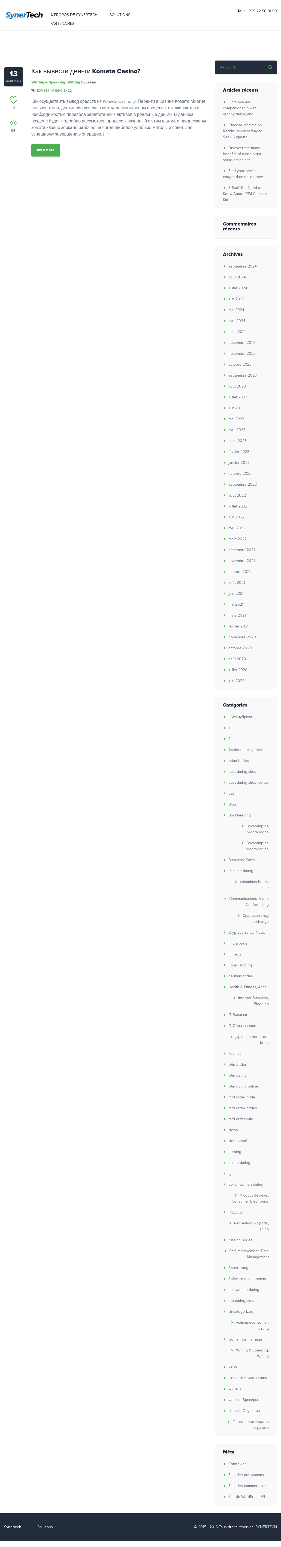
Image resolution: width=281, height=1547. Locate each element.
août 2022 (237, 495)
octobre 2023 (240, 364)
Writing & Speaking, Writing (55, 82)
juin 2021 (236, 593)
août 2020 (237, 659)
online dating (239, 1163)
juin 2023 (237, 408)
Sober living (239, 1268)
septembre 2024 (243, 266)
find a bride (238, 943)
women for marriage (245, 1339)
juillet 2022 (238, 506)
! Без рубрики (240, 717)
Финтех (235, 1389)
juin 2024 (237, 299)
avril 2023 (237, 430)
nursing (235, 1152)
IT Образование (242, 1026)
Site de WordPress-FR (247, 1497)
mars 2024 (238, 332)
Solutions (45, 1527)
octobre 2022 (240, 473)
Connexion (238, 1464)
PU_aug (235, 1212)
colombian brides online (254, 885)
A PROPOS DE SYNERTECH (74, 17)
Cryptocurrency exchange (256, 919)
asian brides (239, 761)
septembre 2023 (243, 375)
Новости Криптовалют (248, 1378)
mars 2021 (237, 615)
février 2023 (239, 452)
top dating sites (242, 1301)
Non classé (238, 1141)
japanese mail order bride (252, 1040)
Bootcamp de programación (257, 846)
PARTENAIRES (62, 26)
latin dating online (243, 1086)
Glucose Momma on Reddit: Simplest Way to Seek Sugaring (242, 131)
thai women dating (244, 1290)
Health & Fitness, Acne (248, 987)
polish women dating (246, 1184)
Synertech (12, 1527)
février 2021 (239, 626)
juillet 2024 (238, 288)
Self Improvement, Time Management (249, 1254)
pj (230, 1173)
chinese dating (241, 871)
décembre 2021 (242, 550)
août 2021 (237, 583)
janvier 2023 (239, 463)
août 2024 (237, 277)
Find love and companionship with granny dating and (240, 108)
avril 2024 (237, 321)
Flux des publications (246, 1475)
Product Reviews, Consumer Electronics (250, 1198)
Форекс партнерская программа (251, 1425)
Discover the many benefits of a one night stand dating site (242, 154)
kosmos (235, 1054)
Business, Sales (242, 860)
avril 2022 (237, 528)
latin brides (238, 1064)
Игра (233, 1367)
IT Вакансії (238, 1015)
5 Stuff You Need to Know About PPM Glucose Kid (245, 194)
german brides (241, 976)
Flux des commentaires (248, 1486)
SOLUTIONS (120, 17)
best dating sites (242, 772)
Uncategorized (241, 1311)
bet (231, 793)
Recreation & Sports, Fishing (251, 1226)
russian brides (241, 1240)
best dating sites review (249, 782)
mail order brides (243, 1108)
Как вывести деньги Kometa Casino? (85, 71)
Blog (232, 804)
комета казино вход (54, 90)
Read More (45, 150)
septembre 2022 (243, 484)
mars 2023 (238, 441)
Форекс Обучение (244, 1411)
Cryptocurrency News (247, 932)
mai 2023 (236, 419)
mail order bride (242, 1097)
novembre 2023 (242, 354)
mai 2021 (236, 604)
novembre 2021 (242, 561)
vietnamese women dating (252, 1325)
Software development (248, 1279)
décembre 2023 (242, 343)
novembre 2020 (242, 637)
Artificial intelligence (245, 750)
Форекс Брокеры (243, 1400)
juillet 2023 (238, 397)
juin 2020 (237, 681)
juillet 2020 (238, 670)
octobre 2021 (240, 572)
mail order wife (241, 1119)
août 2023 (237, 386)
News (233, 1130)
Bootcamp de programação (258, 829)
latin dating (238, 1075)
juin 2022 (237, 517)
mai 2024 (236, 310)
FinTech (235, 954)
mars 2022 (238, 539)
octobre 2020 (240, 648)
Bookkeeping (240, 815)
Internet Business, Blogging (253, 1001)
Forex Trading (240, 965)
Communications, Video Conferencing (249, 902)
